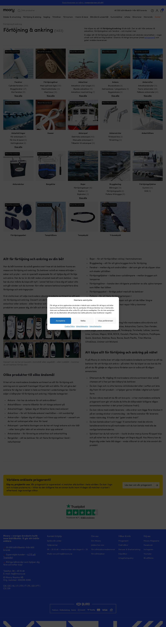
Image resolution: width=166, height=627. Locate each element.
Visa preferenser (105, 321)
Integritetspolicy (82, 326)
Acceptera (60, 321)
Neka (83, 321)
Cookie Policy (70, 326)
